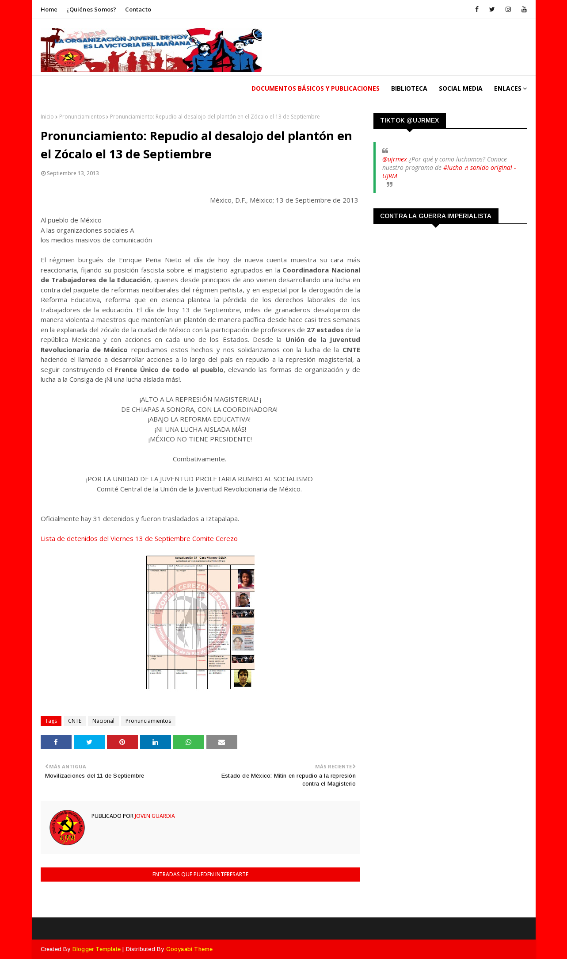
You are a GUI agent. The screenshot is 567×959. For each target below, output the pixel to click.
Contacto (138, 9)
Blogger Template (96, 949)
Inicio (47, 116)
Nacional (103, 721)
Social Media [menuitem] (461, 88)
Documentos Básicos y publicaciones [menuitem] (315, 88)
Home (49, 9)
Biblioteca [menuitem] (409, 88)
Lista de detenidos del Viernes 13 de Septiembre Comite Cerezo (139, 538)
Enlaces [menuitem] (507, 88)
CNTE (74, 721)
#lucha (452, 167)
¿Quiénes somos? (91, 9)
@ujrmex (394, 159)
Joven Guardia (154, 816)
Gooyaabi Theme (189, 949)
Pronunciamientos (82, 116)
